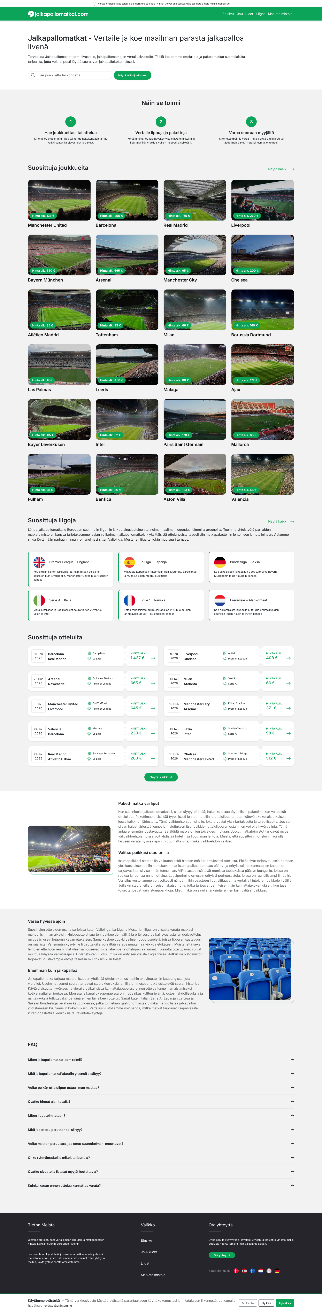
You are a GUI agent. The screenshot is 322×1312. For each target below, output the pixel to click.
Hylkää (266, 1303)
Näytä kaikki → (161, 777)
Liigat (260, 14)
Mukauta (248, 1303)
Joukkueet (245, 14)
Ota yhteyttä (222, 1255)
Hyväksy (285, 1303)
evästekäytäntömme (58, 1305)
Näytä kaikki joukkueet (132, 75)
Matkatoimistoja (280, 14)
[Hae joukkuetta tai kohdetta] (73, 75)
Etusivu (228, 14)
